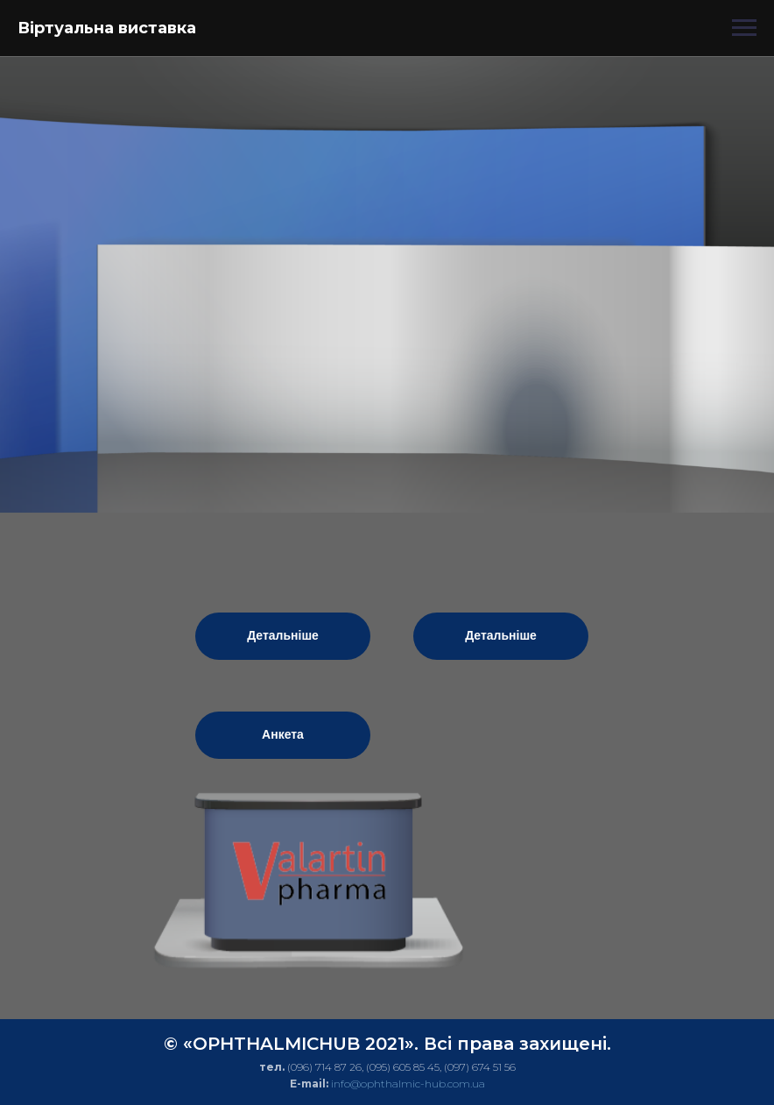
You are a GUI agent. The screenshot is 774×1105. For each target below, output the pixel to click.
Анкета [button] (283, 734)
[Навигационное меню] (744, 28)
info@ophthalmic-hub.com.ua (408, 1083)
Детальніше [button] (283, 635)
